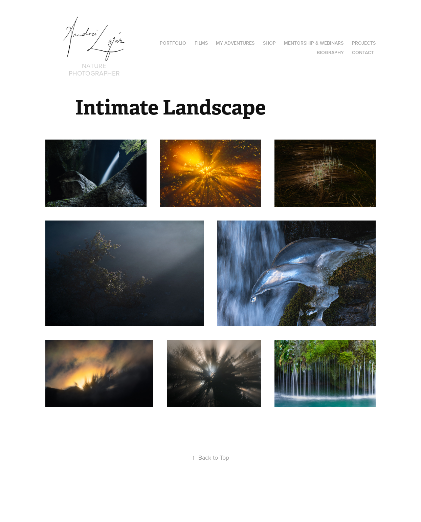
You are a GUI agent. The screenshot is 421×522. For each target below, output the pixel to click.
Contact (363, 52)
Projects (364, 43)
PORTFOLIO (173, 43)
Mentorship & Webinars (314, 43)
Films (201, 43)
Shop (269, 43)
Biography (330, 52)
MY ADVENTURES (235, 43)
